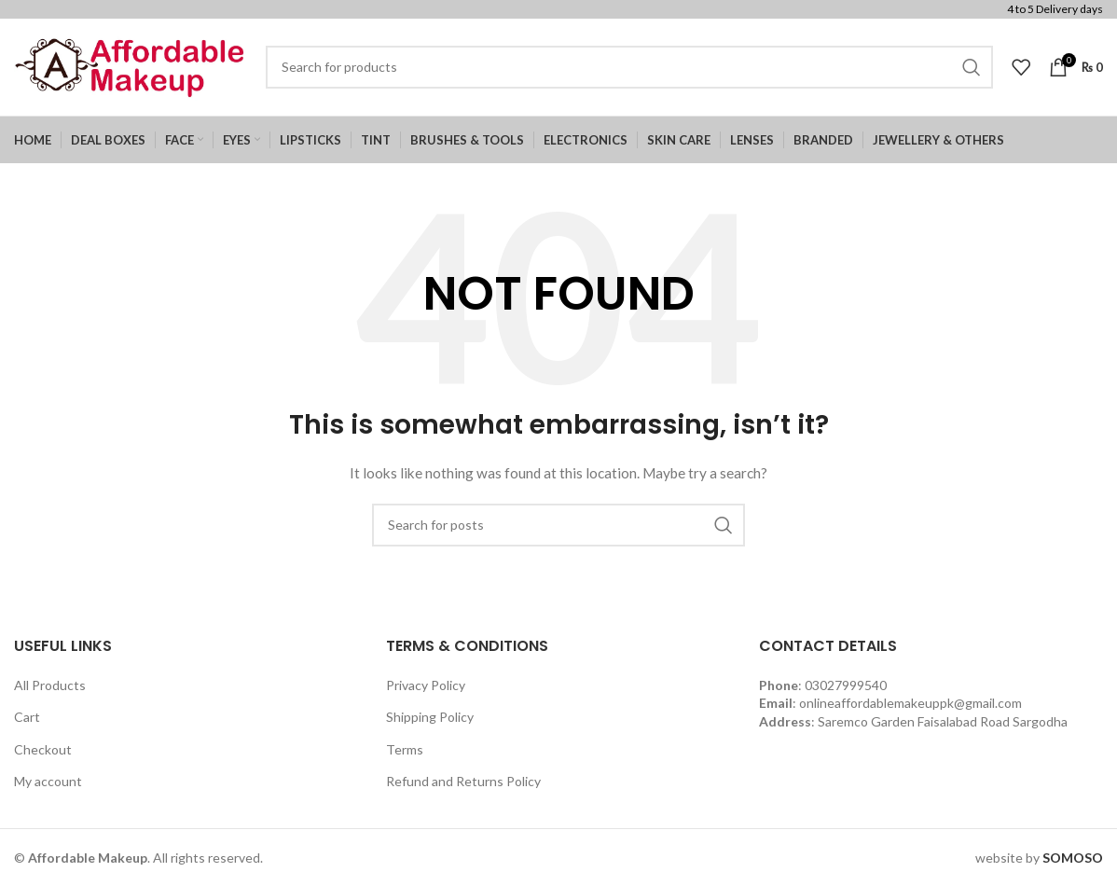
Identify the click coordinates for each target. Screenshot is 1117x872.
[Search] (629, 67)
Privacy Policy (425, 685)
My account (48, 782)
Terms (404, 749)
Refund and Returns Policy (463, 782)
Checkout (43, 749)
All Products (50, 685)
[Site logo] (130, 66)
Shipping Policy (430, 717)
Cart (27, 717)
